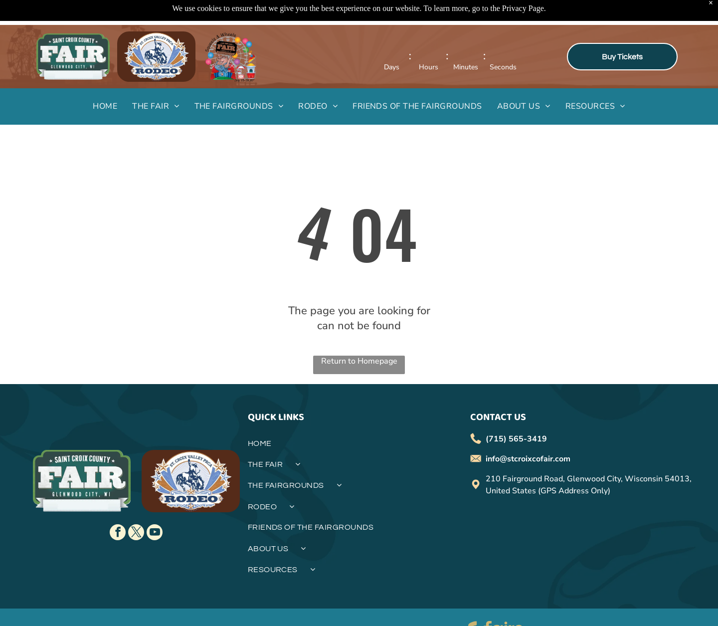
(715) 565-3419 (516, 414)
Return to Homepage (359, 336)
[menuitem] (105, 81)
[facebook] (118, 508)
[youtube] (155, 508)
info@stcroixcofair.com (528, 433)
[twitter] (136, 508)
